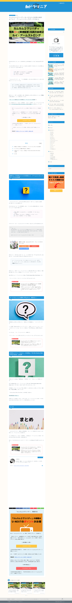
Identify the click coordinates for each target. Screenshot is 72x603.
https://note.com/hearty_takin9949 (21, 465)
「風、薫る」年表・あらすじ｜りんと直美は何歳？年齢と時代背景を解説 (56, 101)
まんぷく (52, 147)
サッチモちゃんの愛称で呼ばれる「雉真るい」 (22, 148)
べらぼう (52, 154)
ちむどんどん (53, 139)
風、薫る (51, 125)
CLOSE (40, 143)
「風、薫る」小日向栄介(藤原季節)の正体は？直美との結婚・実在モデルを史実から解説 (56, 96)
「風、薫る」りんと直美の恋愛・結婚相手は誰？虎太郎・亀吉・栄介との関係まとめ (56, 92)
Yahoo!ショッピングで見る (24, 248)
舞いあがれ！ (53, 138)
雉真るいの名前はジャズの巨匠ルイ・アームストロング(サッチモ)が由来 (27, 146)
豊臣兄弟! (52, 153)
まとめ (15, 153)
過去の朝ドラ (51, 130)
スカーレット (53, 145)
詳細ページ (56, 190)
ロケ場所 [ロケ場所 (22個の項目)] (50, 116)
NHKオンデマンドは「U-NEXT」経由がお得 (24, 131)
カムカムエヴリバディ (12, 15)
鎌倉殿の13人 (53, 158)
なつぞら (52, 146)
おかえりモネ (53, 141)
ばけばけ (51, 127)
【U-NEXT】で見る (26, 120)
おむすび (52, 133)
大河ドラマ (51, 151)
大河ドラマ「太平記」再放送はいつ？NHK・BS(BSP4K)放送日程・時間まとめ (56, 109)
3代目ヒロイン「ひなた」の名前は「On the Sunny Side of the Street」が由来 (25, 151)
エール (52, 144)
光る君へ (52, 155)
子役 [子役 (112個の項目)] (59, 116)
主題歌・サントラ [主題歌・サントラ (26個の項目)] (55, 116)
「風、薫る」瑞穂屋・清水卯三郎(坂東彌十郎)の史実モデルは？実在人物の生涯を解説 (56, 105)
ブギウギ (52, 135)
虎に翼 (52, 134)
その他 (50, 161)
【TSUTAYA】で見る (26, 568)
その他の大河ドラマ (54, 159)
